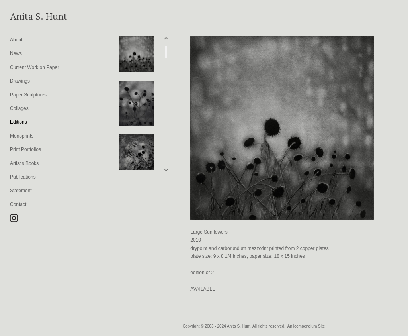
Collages (19, 108)
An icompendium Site (306, 326)
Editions (18, 122)
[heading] (30, 16)
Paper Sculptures (28, 95)
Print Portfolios (25, 149)
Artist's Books (24, 163)
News (16, 53)
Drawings (20, 81)
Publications (23, 177)
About (16, 40)
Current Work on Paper (34, 67)
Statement (21, 190)
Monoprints (21, 136)
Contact (18, 204)
